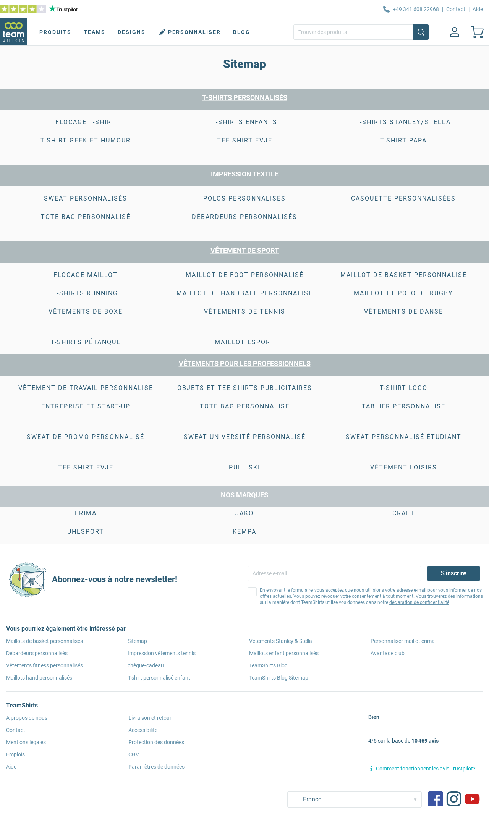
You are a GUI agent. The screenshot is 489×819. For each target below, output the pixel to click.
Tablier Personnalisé (403, 406)
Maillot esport (245, 342)
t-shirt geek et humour (85, 140)
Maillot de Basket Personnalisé (403, 274)
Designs (132, 32)
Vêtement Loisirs (403, 467)
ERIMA (86, 513)
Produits (55, 32)
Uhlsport (85, 531)
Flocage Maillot (85, 274)
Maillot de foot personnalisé (245, 274)
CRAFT (403, 513)
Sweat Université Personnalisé (245, 436)
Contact (455, 9)
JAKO (244, 513)
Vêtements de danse (403, 311)
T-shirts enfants (244, 122)
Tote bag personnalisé (86, 216)
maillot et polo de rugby (403, 293)
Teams (94, 32)
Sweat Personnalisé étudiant (403, 436)
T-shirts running (85, 293)
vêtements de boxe (86, 311)
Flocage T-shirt (85, 122)
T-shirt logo (403, 388)
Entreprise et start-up (85, 406)
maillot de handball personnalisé (244, 293)
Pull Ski (244, 467)
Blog (241, 32)
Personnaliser (189, 32)
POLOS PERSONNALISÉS (244, 198)
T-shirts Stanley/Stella (403, 122)
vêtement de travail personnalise (85, 388)
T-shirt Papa (403, 140)
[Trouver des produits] (361, 32)
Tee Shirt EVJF (85, 467)
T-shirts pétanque (86, 342)
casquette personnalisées (403, 198)
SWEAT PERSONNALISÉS (85, 198)
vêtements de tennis (244, 311)
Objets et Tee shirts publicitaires (244, 388)
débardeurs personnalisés (244, 216)
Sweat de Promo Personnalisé (85, 436)
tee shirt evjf (244, 140)
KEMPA (244, 531)
